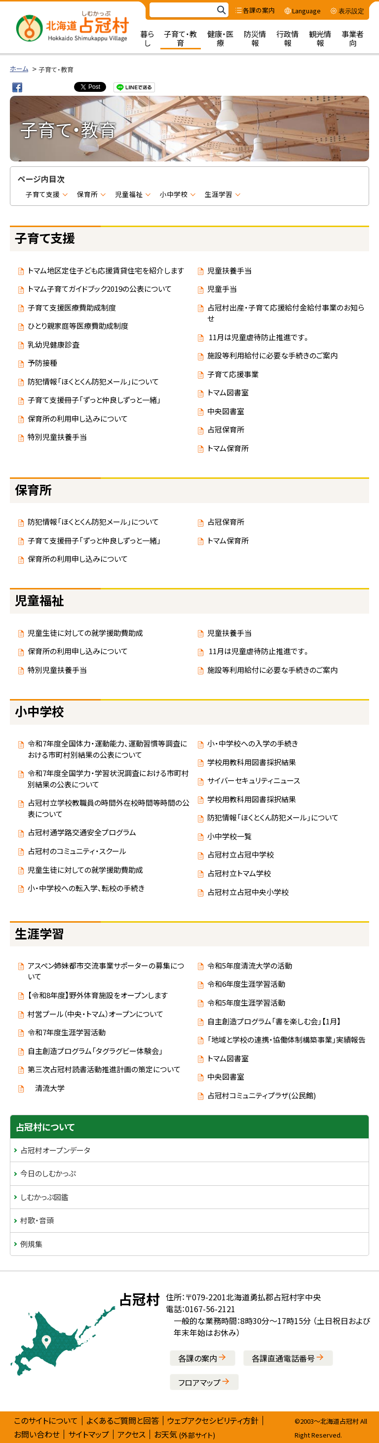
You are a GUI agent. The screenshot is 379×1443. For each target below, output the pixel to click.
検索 (221, 10)
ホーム (19, 68)
